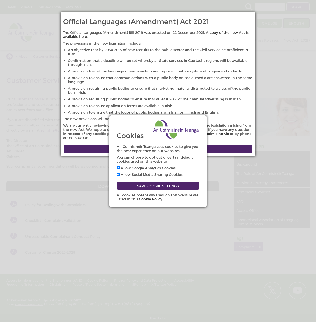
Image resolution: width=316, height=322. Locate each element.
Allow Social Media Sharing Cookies (150, 174)
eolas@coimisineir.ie (211, 134)
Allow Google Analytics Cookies (146, 168)
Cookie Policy (150, 199)
